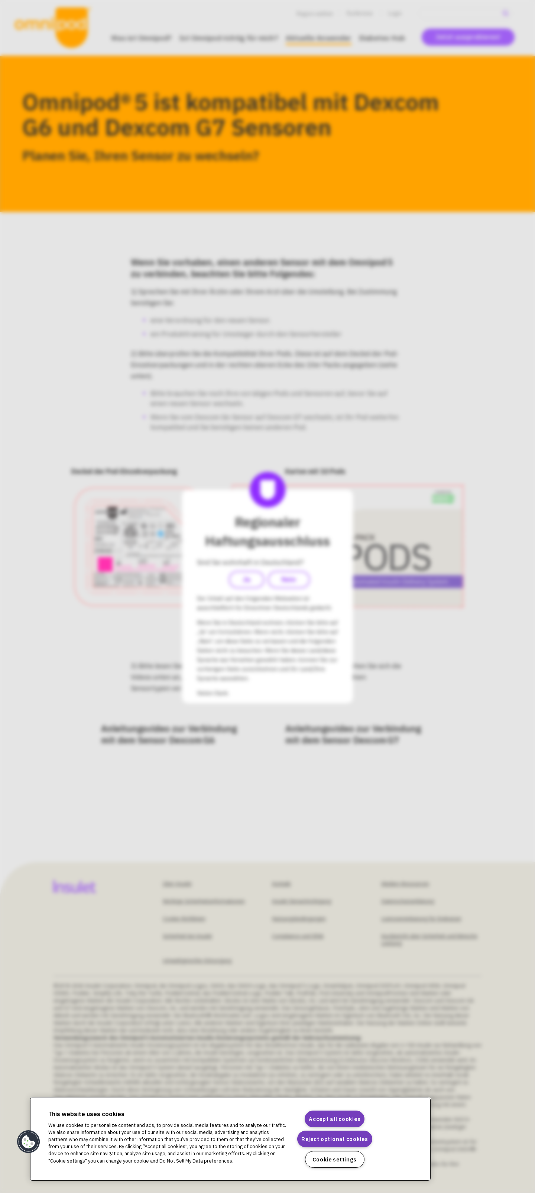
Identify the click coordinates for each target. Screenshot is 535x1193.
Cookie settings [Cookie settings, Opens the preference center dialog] (334, 1159)
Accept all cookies (334, 1118)
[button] (28, 1142)
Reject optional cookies (334, 1139)
